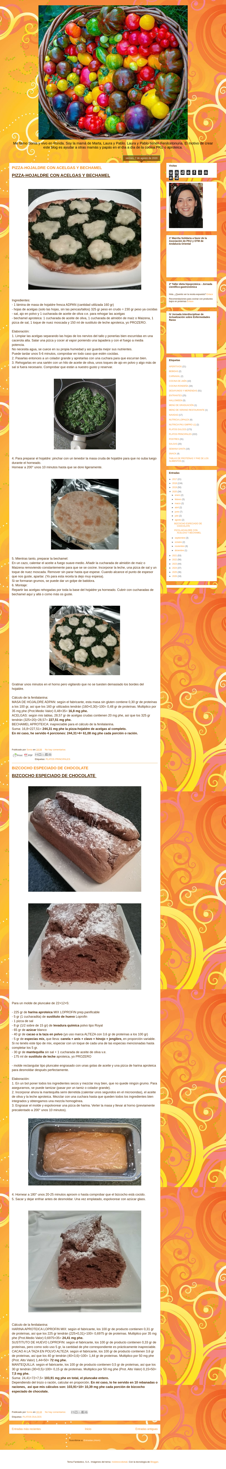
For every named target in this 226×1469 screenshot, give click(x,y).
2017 (175, 479)
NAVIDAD (173, 415)
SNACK (172, 453)
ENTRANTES (175, 395)
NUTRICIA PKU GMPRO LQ (182, 424)
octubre (178, 542)
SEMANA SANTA (177, 449)
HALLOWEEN (175, 400)
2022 (175, 559)
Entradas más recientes (26, 1428)
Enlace (209, 294)
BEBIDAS (173, 371)
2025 (175, 572)
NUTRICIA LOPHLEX (179, 419)
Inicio (88, 1428)
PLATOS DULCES (32, 1416)
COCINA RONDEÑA (178, 386)
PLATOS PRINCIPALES (58, 759)
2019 (175, 487)
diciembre (180, 550)
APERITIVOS (175, 366)
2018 (175, 483)
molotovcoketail (119, 1462)
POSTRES (174, 439)
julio (177, 516)
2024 (175, 568)
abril (177, 507)
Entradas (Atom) (92, 1440)
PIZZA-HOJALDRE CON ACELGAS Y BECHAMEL (57, 168)
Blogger (154, 1462)
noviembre (180, 546)
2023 (175, 564)
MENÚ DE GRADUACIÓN (181, 405)
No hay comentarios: (55, 749)
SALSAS (173, 444)
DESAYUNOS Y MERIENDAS (183, 391)
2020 (175, 491)
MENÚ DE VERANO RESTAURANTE (186, 410)
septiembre (180, 538)
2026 (175, 576)
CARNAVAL (174, 376)
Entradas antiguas (146, 1428)
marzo (178, 503)
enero (178, 495)
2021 (175, 555)
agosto (178, 520)
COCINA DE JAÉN (178, 381)
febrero (178, 499)
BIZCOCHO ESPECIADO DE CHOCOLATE (50, 768)
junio (177, 512)
